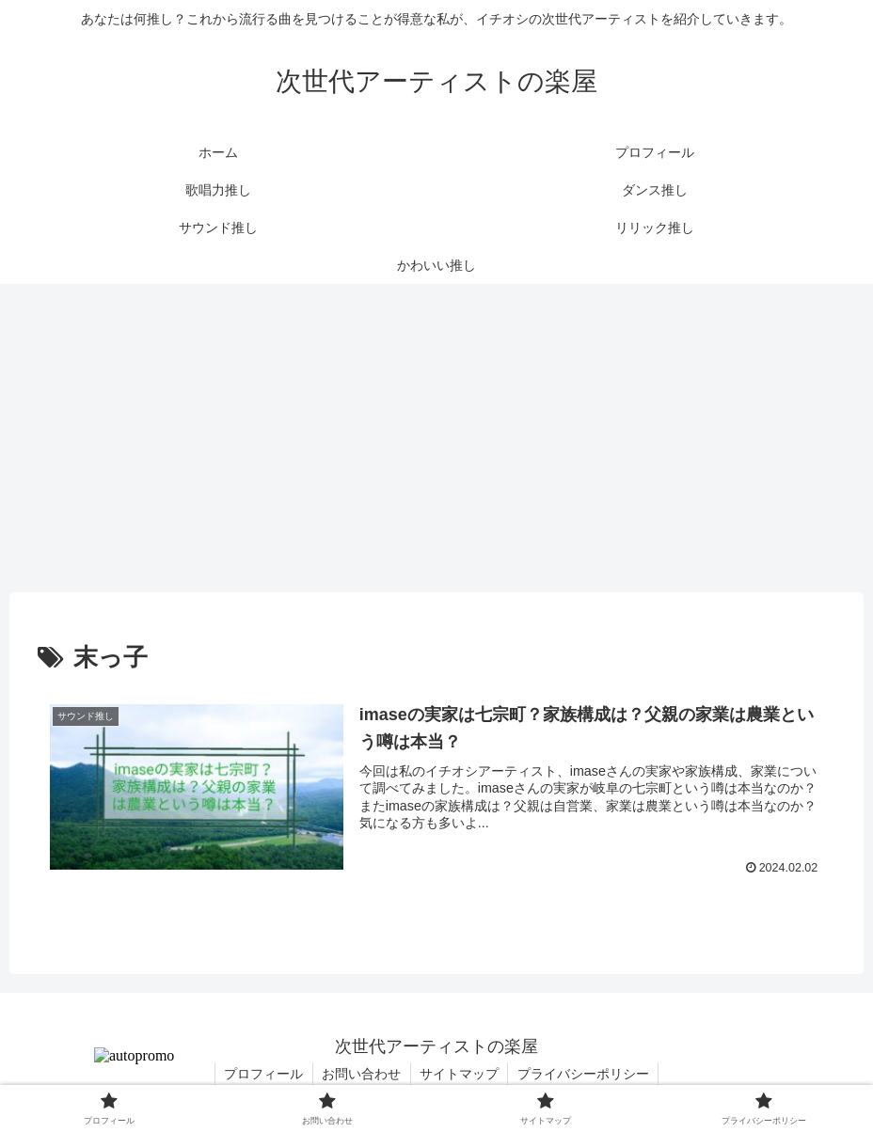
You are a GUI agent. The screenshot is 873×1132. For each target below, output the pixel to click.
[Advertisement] (436, 438)
